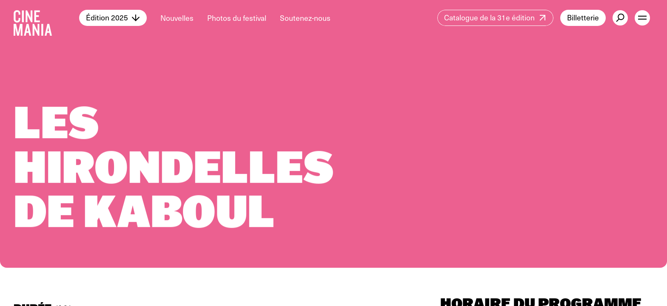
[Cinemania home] (46, 18)
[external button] (620, 18)
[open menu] (642, 18)
